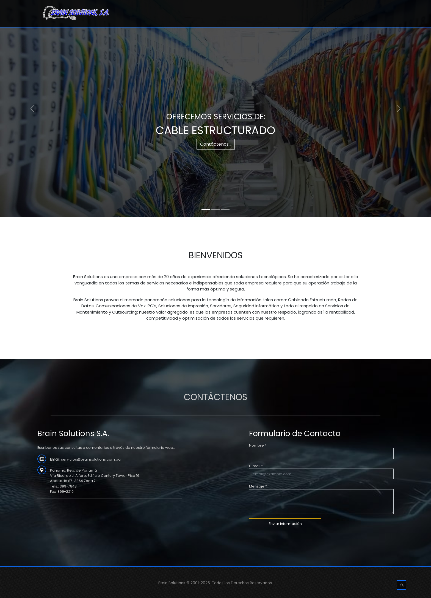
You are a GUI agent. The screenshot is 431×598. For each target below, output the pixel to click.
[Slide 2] (215, 209)
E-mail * (256, 466)
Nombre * (257, 445)
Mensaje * (258, 486)
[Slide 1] (205, 209)
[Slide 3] (225, 209)
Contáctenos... (215, 144)
